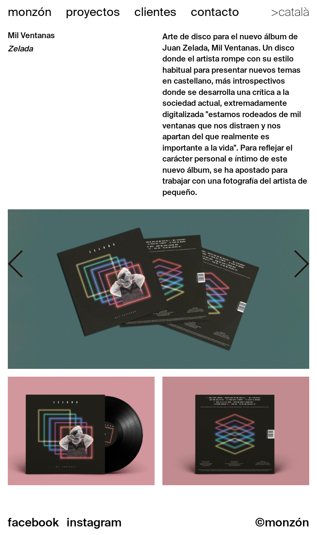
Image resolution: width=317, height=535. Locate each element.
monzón (29, 11)
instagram (94, 522)
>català (290, 11)
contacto (215, 11)
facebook (33, 522)
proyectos (93, 11)
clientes (155, 11)
